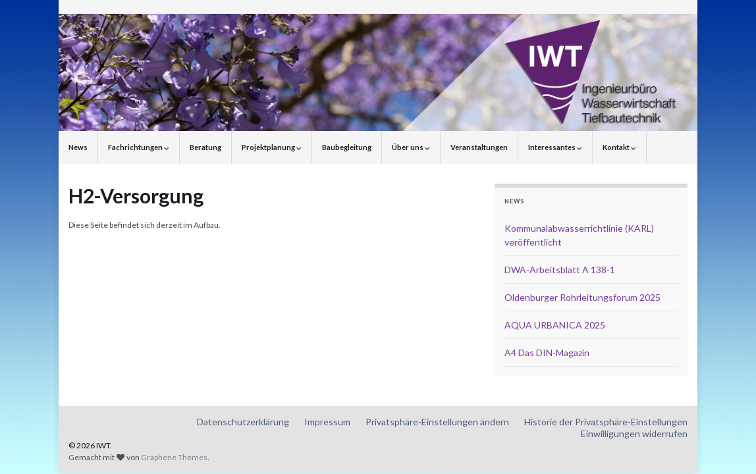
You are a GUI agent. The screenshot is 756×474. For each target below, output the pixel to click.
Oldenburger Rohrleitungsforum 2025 (582, 297)
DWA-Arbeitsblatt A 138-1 (559, 269)
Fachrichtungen (138, 147)
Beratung (205, 147)
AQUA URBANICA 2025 (554, 324)
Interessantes (555, 147)
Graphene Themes (174, 457)
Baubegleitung (346, 147)
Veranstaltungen (479, 147)
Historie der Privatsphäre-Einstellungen (606, 421)
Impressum (327, 421)
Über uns (411, 147)
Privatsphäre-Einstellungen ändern (437, 421)
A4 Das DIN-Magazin (546, 352)
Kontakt (619, 147)
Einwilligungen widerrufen (634, 433)
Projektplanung (272, 147)
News (78, 147)
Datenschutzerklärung (243, 421)
